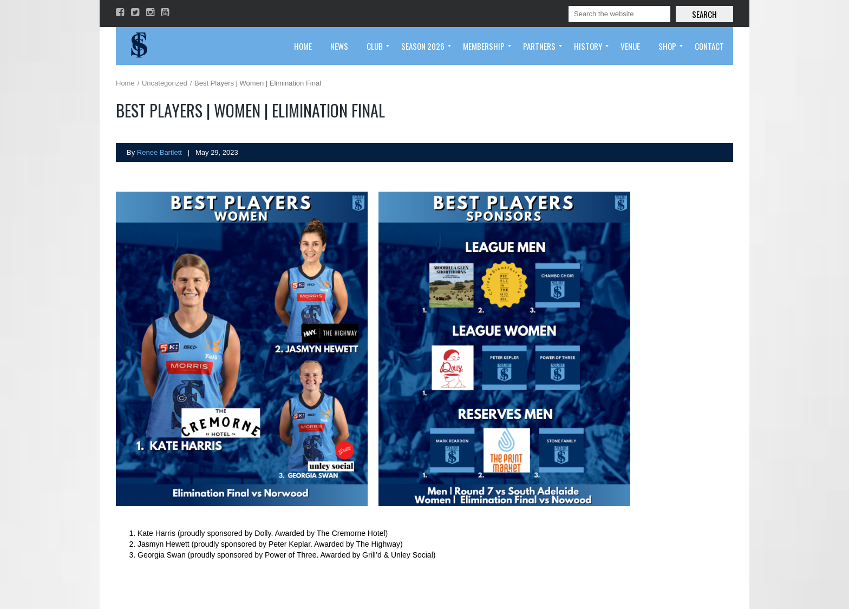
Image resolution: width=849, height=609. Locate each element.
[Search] (619, 14)
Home (125, 83)
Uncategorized (164, 83)
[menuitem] (303, 46)
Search (704, 14)
